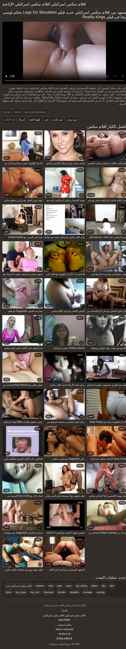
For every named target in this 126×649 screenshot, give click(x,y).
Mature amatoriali (63, 629)
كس (45, 119)
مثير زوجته (70, 119)
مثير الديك (56, 119)
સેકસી (63, 611)
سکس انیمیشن (63, 624)
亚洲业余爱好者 (63, 638)
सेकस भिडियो (63, 620)
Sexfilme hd (63, 634)
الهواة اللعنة (33, 119)
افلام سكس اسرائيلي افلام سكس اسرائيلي (63, 615)
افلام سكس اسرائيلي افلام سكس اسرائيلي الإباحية (42, 4)
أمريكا (20, 119)
